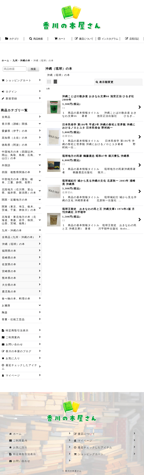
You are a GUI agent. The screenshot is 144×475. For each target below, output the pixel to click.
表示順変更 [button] (105, 82)
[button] (36, 39)
